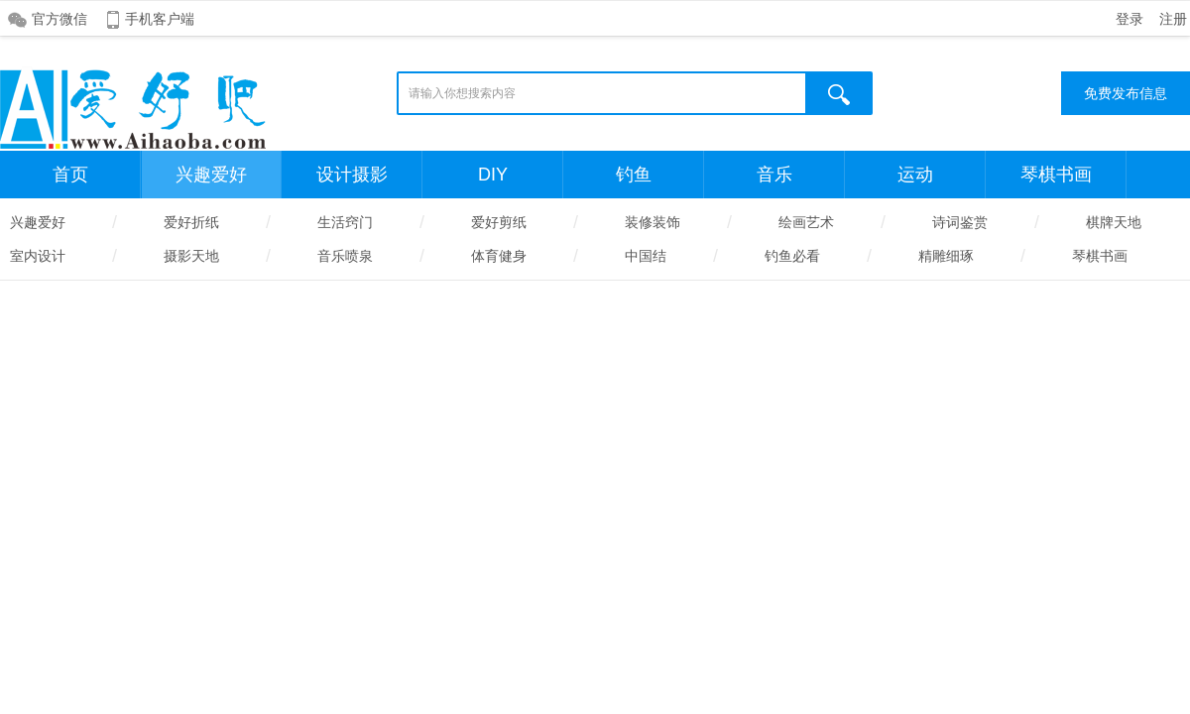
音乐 (774, 174)
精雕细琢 (946, 256)
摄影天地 (191, 256)
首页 (70, 174)
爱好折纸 (191, 222)
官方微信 (59, 19)
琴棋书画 (1056, 174)
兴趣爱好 (211, 174)
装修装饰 (652, 222)
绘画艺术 (806, 222)
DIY (493, 174)
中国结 (645, 256)
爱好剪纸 (499, 222)
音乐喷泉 (345, 256)
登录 (1129, 19)
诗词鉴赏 (960, 222)
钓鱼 (634, 174)
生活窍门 (345, 222)
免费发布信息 (1125, 93)
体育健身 (499, 256)
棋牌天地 (1113, 222)
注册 (1173, 19)
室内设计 (37, 256)
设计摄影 (352, 174)
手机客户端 (159, 19)
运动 (915, 174)
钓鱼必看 (792, 256)
